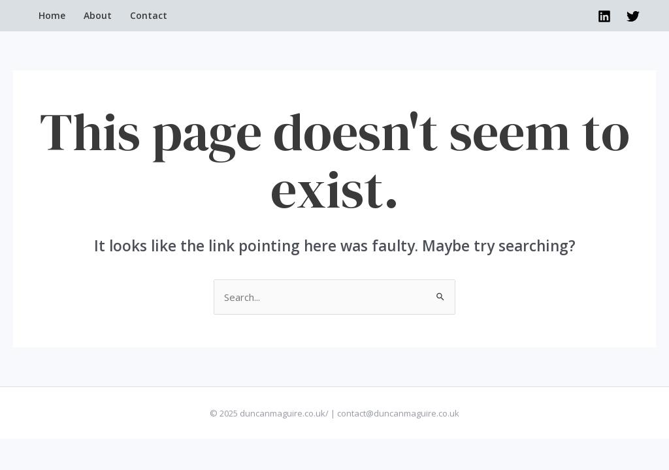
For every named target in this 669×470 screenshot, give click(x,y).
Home (52, 15)
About (98, 15)
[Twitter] (633, 16)
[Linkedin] (604, 16)
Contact (148, 15)
